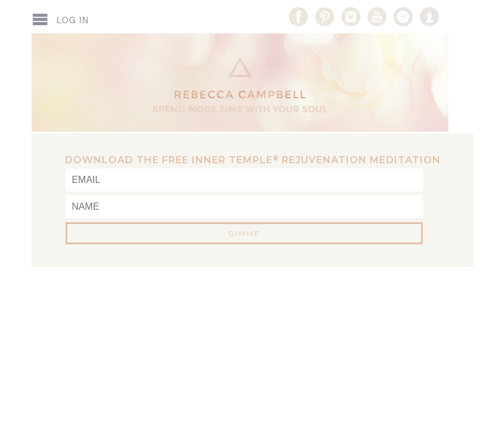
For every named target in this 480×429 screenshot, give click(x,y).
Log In (73, 20)
